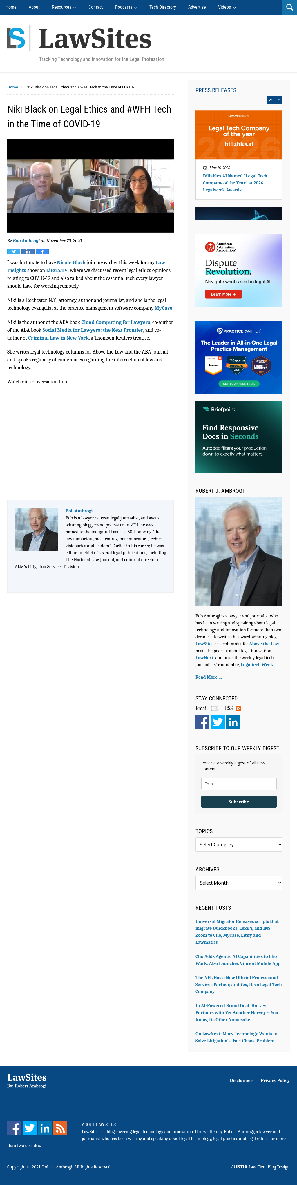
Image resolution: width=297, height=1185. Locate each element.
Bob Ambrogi (26, 240)
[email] (239, 784)
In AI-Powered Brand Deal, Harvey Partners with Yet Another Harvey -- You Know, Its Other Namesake (236, 1012)
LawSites (204, 643)
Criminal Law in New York (58, 338)
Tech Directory (162, 7)
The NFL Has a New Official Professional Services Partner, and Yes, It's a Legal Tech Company (238, 984)
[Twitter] (30, 1128)
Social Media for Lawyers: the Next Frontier (93, 330)
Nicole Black (71, 263)
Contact (95, 7)
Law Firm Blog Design (260, 1167)
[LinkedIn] (45, 1128)
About (34, 7)
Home (11, 7)
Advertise (197, 7)
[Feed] (60, 1128)
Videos (224, 7)
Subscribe (239, 802)
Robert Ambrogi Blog (85, 43)
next (278, 100)
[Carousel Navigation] (238, 100)
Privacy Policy (275, 1080)
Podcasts (123, 7)
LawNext (204, 657)
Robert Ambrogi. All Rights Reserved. (77, 1167)
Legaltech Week (257, 664)
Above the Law (264, 643)
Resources (61, 7)
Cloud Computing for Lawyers (115, 322)
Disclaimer (241, 1080)
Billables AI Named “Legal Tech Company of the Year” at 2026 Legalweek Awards (235, 183)
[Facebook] (14, 1128)
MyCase (163, 308)
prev (271, 100)
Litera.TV (57, 270)
